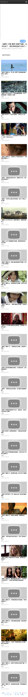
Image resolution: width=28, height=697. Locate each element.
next (22, 694)
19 (18, 694)
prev (3, 693)
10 (20, 693)
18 (15, 694)
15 (10, 694)
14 (7, 694)
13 (5, 694)
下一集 (23, 41)
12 (25, 693)
